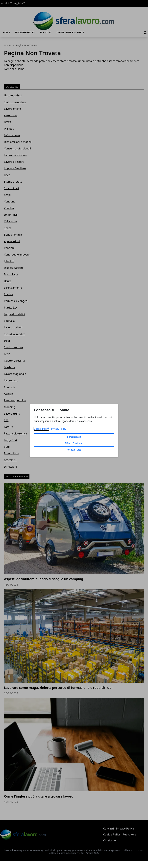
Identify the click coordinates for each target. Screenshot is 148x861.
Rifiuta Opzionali (74, 443)
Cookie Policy (41, 428)
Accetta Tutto (74, 449)
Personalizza (74, 436)
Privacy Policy (58, 428)
